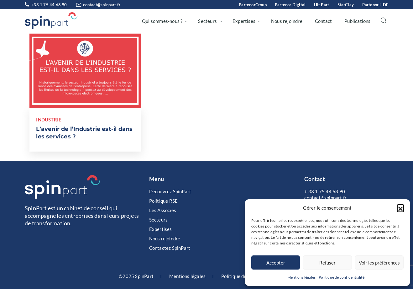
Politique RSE (163, 201)
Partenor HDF (375, 4)
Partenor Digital (290, 4)
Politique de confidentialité (341, 277)
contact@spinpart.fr (94, 4)
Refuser (327, 262)
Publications (357, 21)
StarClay (345, 4)
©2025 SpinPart (136, 276)
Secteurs (207, 21)
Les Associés (162, 210)
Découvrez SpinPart (170, 191)
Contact (323, 21)
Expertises (244, 21)
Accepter (275, 262)
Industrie (48, 119)
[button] (400, 208)
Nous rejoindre (286, 21)
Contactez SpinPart (170, 248)
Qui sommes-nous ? (162, 21)
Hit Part (321, 4)
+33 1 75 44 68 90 (46, 4)
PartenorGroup (253, 4)
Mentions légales (301, 277)
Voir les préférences (379, 262)
